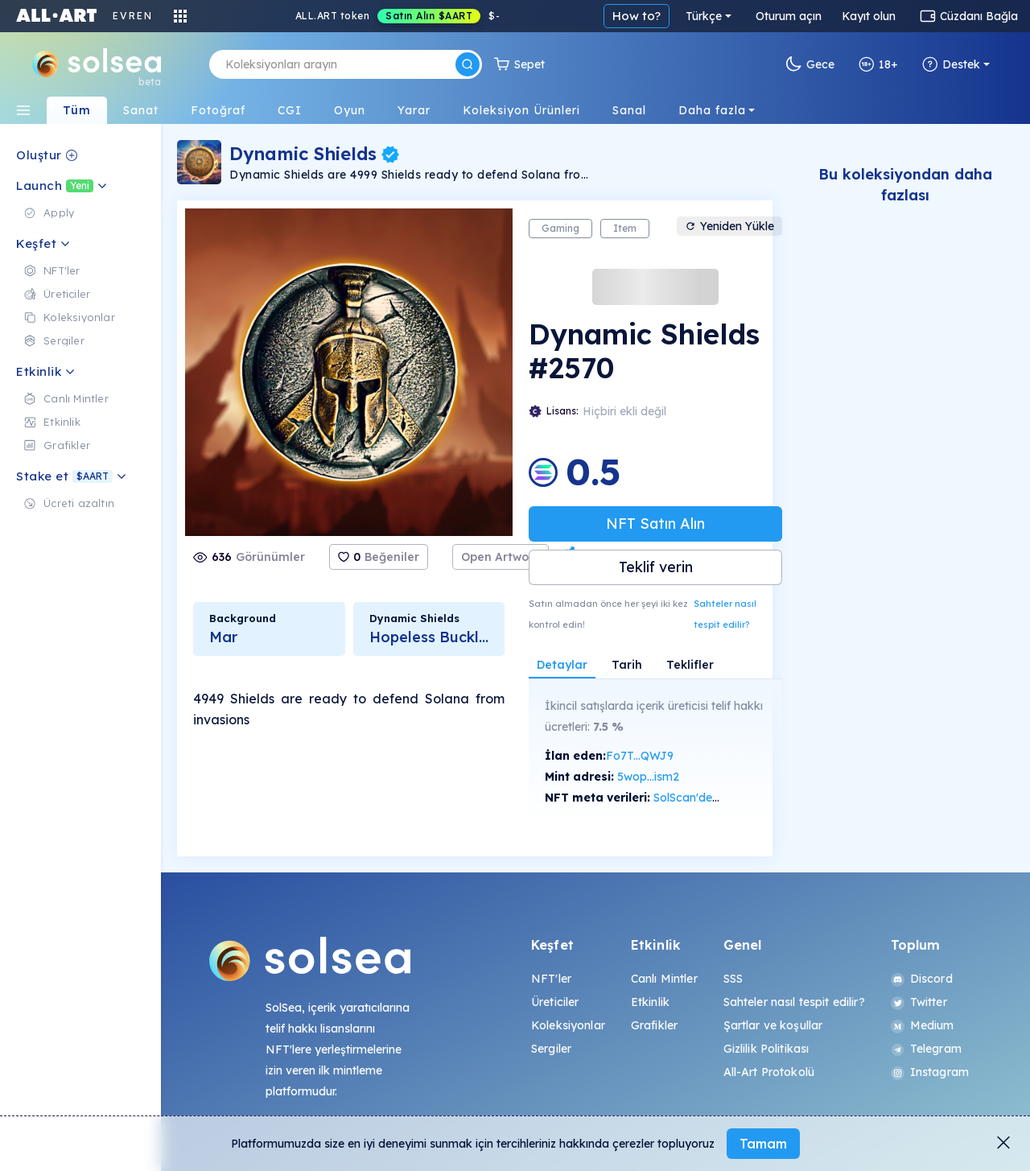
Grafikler (654, 1025)
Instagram (930, 1072)
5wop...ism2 (648, 776)
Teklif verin (656, 567)
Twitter (919, 1002)
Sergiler (551, 1048)
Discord (922, 978)
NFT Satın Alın (655, 523)
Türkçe (704, 16)
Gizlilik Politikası (766, 1048)
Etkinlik (650, 1002)
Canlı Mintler (664, 978)
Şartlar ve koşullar (773, 1025)
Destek (951, 64)
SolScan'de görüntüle (709, 797)
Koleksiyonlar (568, 1025)
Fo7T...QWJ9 (640, 755)
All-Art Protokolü (768, 1072)
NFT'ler (551, 978)
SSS (733, 978)
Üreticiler (555, 1002)
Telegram (926, 1048)
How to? (636, 15)
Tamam (763, 1144)
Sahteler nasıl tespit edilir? (725, 614)
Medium (922, 1025)
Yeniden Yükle (729, 226)
